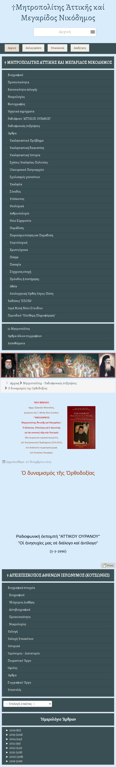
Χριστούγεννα (18, 250)
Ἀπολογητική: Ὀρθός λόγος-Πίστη (30, 294)
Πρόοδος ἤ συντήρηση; (23, 279)
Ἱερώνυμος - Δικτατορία (24, 653)
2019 (10, 761)
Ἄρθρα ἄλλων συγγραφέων (25, 336)
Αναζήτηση (80, 48)
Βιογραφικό (15, 75)
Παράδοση (16, 228)
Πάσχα (13, 257)
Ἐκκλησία (15, 184)
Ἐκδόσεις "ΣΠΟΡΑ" (20, 301)
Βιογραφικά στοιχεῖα (21, 588)
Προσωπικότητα (18, 82)
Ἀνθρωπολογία (18, 213)
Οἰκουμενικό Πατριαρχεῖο (26, 170)
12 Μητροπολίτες (19, 329)
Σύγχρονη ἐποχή (19, 272)
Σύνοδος (14, 191)
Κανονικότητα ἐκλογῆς (22, 89)
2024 (11, 739)
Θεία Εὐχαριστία (19, 221)
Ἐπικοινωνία (57, 48)
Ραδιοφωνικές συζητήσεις (24, 126)
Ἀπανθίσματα (16, 343)
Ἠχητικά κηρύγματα (21, 111)
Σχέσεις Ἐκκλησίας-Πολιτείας (28, 162)
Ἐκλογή (13, 631)
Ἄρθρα (12, 133)
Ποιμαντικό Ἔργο (19, 661)
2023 (10, 743)
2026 (10, 730)
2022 (11, 748)
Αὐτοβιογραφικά (19, 610)
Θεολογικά (16, 206)
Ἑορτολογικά (17, 243)
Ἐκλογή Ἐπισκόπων (20, 639)
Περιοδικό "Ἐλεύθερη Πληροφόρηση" (31, 315)
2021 (10, 752)
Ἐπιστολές (14, 690)
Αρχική (12, 48)
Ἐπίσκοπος (16, 199)
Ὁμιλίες (12, 668)
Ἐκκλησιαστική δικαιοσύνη (26, 148)
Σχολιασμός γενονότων (24, 177)
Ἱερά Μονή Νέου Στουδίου (25, 308)
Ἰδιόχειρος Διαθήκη (21, 602)
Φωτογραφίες (16, 104)
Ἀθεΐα (12, 286)
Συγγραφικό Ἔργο (19, 682)
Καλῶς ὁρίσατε (33, 48)
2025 (10, 735)
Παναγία (14, 264)
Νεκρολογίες (16, 97)
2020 (11, 757)
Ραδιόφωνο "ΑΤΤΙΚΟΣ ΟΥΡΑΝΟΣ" (29, 119)
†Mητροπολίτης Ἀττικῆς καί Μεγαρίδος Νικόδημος (58, 12)
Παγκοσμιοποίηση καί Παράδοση (30, 235)
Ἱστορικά (14, 646)
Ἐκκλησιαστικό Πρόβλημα (26, 140)
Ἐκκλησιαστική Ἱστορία (24, 155)
